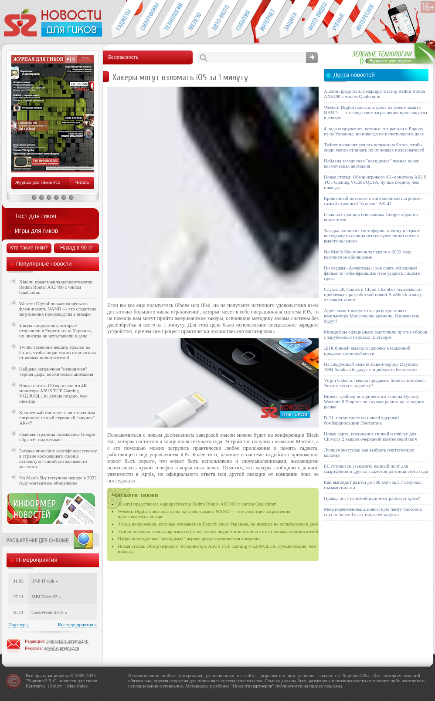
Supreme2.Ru (41, 680)
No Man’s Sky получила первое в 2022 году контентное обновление (58, 480)
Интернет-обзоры (267, 20)
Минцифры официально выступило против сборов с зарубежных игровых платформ (375, 334)
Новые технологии (171, 20)
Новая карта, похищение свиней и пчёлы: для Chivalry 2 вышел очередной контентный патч (370, 436)
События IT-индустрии (243, 20)
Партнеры (18, 624)
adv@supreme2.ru (61, 647)
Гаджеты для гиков (123, 20)
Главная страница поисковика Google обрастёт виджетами (57, 436)
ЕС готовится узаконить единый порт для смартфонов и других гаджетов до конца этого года (376, 468)
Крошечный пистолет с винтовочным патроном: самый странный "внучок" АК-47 (57, 417)
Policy (56, 685)
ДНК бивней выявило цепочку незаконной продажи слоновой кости (367, 350)
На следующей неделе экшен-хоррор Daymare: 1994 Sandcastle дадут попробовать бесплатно (371, 366)
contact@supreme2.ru (67, 641)
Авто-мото (219, 20)
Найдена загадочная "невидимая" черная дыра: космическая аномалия (189, 538)
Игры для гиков (36, 230)
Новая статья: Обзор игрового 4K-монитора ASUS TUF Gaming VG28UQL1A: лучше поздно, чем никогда (53, 393)
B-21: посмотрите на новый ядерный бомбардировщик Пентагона (361, 420)
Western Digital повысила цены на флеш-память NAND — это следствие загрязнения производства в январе (57, 309)
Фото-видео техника (315, 20)
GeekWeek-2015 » (49, 612)
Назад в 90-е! (76, 248)
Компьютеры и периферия (195, 20)
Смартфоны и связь (147, 20)
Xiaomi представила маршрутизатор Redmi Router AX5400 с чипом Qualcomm (197, 503)
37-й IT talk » (44, 580)
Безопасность (291, 20)
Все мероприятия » (77, 624)
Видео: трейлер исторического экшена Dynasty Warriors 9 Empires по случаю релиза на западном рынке (374, 401)
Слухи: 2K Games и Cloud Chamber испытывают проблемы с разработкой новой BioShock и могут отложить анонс (374, 294)
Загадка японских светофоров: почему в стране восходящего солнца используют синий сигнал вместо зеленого (58, 458)
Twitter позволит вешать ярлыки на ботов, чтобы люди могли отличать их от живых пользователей (218, 531)
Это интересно (367, 20)
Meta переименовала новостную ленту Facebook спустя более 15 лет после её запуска (373, 511)
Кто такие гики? (29, 248)
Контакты (35, 685)
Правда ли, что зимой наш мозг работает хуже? (372, 498)
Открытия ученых (339, 20)
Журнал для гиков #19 (37, 182)
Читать (82, 182)
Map (71, 685)
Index (82, 685)
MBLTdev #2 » (46, 596)
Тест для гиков (35, 215)
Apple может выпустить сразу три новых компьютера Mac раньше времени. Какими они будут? (371, 316)
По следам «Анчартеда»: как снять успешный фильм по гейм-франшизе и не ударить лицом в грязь (372, 273)
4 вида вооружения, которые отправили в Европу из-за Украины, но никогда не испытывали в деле (218, 523)
